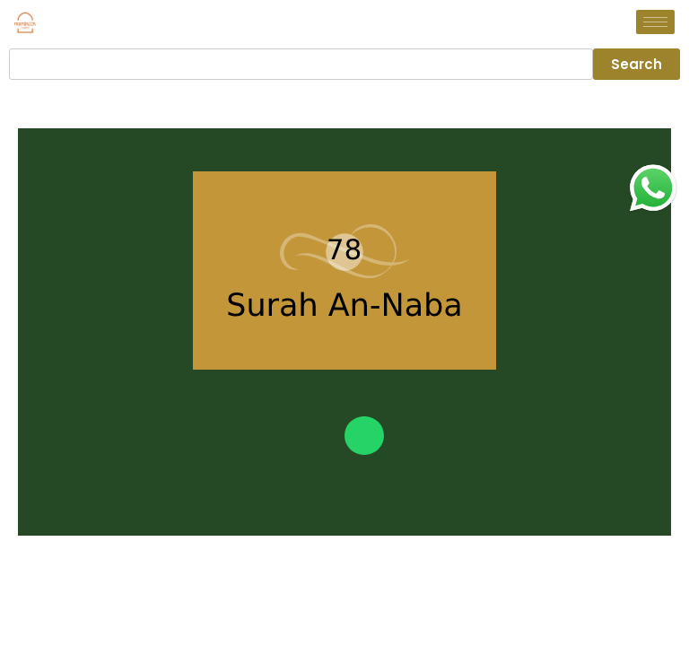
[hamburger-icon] (655, 22)
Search (636, 64)
